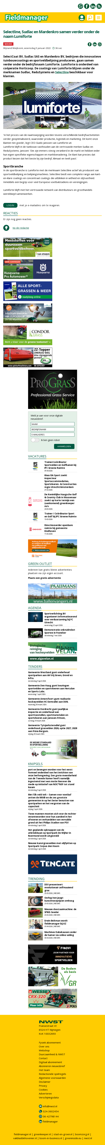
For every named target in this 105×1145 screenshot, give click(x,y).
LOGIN (10, 205)
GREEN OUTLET (40, 563)
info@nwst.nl (50, 1106)
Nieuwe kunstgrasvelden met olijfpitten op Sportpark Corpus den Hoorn (52, 845)
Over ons (44, 1046)
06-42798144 (51, 1116)
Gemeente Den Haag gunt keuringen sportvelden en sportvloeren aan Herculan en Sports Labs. (51, 688)
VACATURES (37, 456)
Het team (44, 1070)
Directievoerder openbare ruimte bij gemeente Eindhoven (58, 528)
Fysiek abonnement (50, 1042)
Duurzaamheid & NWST (52, 1054)
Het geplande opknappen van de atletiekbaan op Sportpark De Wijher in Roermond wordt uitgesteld (49, 832)
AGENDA (34, 608)
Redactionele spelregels (52, 1074)
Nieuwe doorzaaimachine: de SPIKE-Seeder (60, 911)
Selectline (62, 72)
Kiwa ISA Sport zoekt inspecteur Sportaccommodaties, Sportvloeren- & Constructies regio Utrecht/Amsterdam (60, 481)
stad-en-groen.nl (63, 1134)
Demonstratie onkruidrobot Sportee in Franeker (59, 631)
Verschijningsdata (49, 1097)
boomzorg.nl (82, 1134)
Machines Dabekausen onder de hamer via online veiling (60, 933)
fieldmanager (50, 1121)
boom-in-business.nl (51, 1138)
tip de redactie (21, 227)
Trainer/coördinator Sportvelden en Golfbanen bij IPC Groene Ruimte (60, 464)
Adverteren (45, 1093)
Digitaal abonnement (50, 1062)
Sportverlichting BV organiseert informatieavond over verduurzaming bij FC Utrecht (60, 618)
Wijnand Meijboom (13, 48)
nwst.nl (88, 1138)
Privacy (43, 1085)
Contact (43, 1058)
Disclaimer (44, 1081)
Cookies (43, 1089)
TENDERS (35, 666)
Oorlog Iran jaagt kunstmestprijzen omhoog (59, 899)
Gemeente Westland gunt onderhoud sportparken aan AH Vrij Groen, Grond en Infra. (50, 675)
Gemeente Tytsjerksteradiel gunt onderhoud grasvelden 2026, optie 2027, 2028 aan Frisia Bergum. (52, 728)
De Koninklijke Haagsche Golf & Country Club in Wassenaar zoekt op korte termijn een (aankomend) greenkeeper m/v (60, 500)
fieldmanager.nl (22, 1134)
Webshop (44, 1050)
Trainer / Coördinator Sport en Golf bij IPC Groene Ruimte (60, 515)
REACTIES (10, 213)
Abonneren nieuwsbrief (52, 1066)
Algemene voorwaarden (52, 1077)
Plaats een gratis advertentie (44, 577)
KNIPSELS (35, 764)
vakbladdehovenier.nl (25, 1138)
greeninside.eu (73, 1138)
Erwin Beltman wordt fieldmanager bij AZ (56, 922)
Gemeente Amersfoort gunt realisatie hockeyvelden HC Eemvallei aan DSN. (49, 700)
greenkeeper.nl (42, 1134)
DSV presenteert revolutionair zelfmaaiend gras (58, 887)
